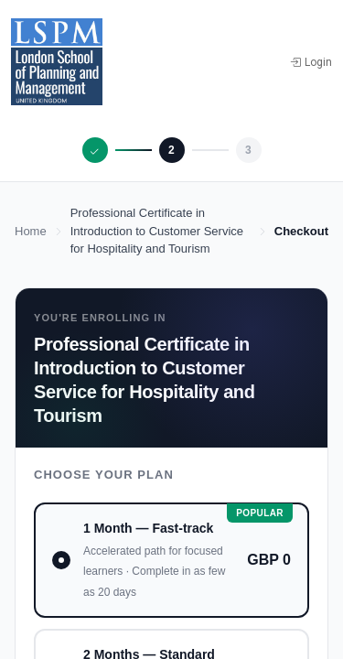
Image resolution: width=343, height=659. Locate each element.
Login (311, 62)
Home (31, 231)
